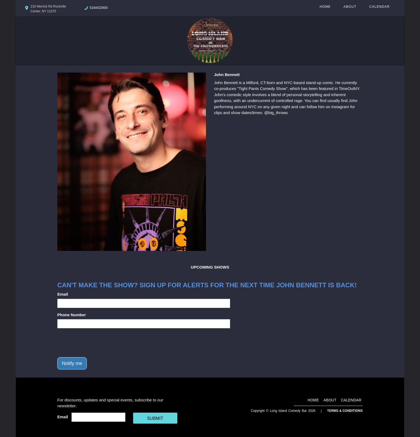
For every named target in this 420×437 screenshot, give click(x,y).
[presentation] (98, 342)
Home (325, 7)
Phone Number (71, 314)
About (350, 7)
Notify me (72, 363)
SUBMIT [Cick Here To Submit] (155, 418)
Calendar (379, 7)
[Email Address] (98, 417)
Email (62, 294)
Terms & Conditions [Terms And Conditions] (345, 411)
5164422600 (99, 8)
